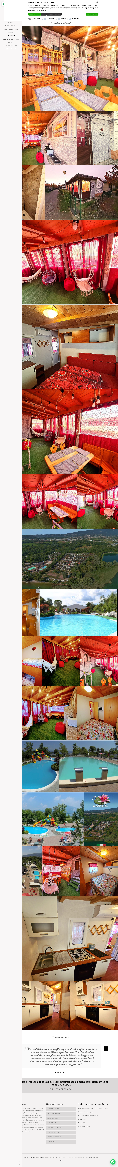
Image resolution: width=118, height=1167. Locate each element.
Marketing (75, 19)
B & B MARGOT (52, 1141)
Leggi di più (44, 10)
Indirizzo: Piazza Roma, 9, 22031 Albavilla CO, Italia (93, 1108)
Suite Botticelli (51, 1123)
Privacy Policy (82, 1123)
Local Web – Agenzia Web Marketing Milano (44, 1157)
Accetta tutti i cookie (92, 14)
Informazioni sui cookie (54, 14)
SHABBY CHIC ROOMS (54, 1137)
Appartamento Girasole (54, 1113)
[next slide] (106, 1048)
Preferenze (50, 19)
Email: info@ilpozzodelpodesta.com (88, 1115)
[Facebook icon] (2, 1162)
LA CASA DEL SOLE (53, 1132)
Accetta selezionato (35, 14)
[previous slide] (16, 1048)
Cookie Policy (82, 1119)
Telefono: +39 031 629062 (85, 1112)
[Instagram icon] (2, 1164)
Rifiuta (43, 14)
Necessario (37, 19)
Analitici (63, 19)
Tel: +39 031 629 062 (61, 1089)
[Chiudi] (97, 2)
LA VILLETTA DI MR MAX (54, 1127)
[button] (113, 1162)
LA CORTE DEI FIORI (53, 1109)
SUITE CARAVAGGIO (53, 1118)
